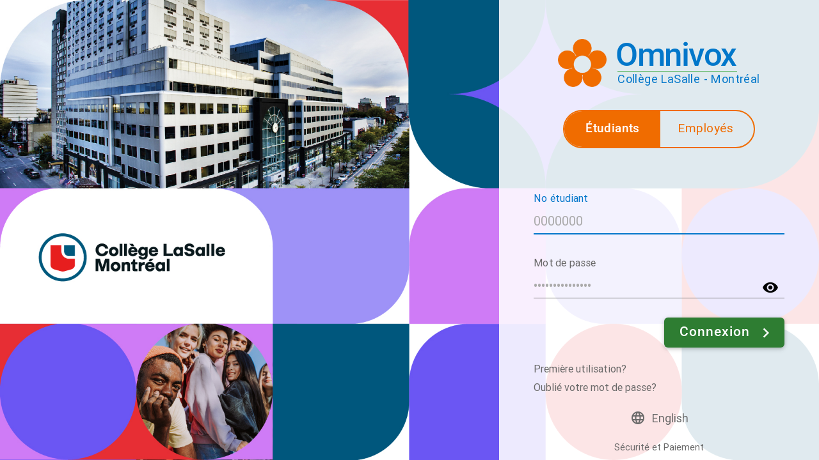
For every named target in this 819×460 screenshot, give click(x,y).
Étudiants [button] (612, 128)
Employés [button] (705, 128)
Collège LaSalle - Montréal (688, 79)
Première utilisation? (580, 369)
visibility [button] (770, 287)
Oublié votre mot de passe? (595, 387)
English (670, 418)
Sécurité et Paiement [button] (659, 447)
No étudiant (560, 198)
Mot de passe (565, 262)
